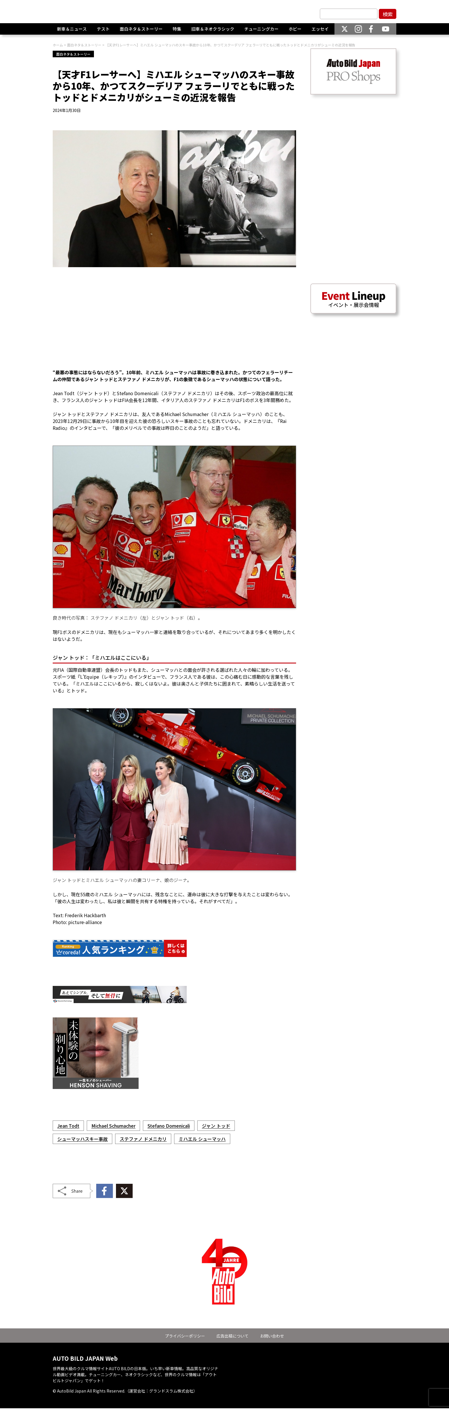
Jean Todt (68, 1125)
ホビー (295, 31)
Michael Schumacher (113, 1125)
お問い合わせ (272, 1336)
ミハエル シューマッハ (202, 1138)
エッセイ (320, 31)
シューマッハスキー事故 (82, 1138)
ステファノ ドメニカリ (143, 1138)
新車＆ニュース (72, 31)
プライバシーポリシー (185, 1336)
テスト (103, 31)
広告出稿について (232, 1336)
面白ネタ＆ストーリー (141, 31)
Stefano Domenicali (168, 1125)
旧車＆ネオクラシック (212, 31)
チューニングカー (261, 31)
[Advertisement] (174, 321)
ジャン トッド (216, 1125)
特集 (177, 31)
